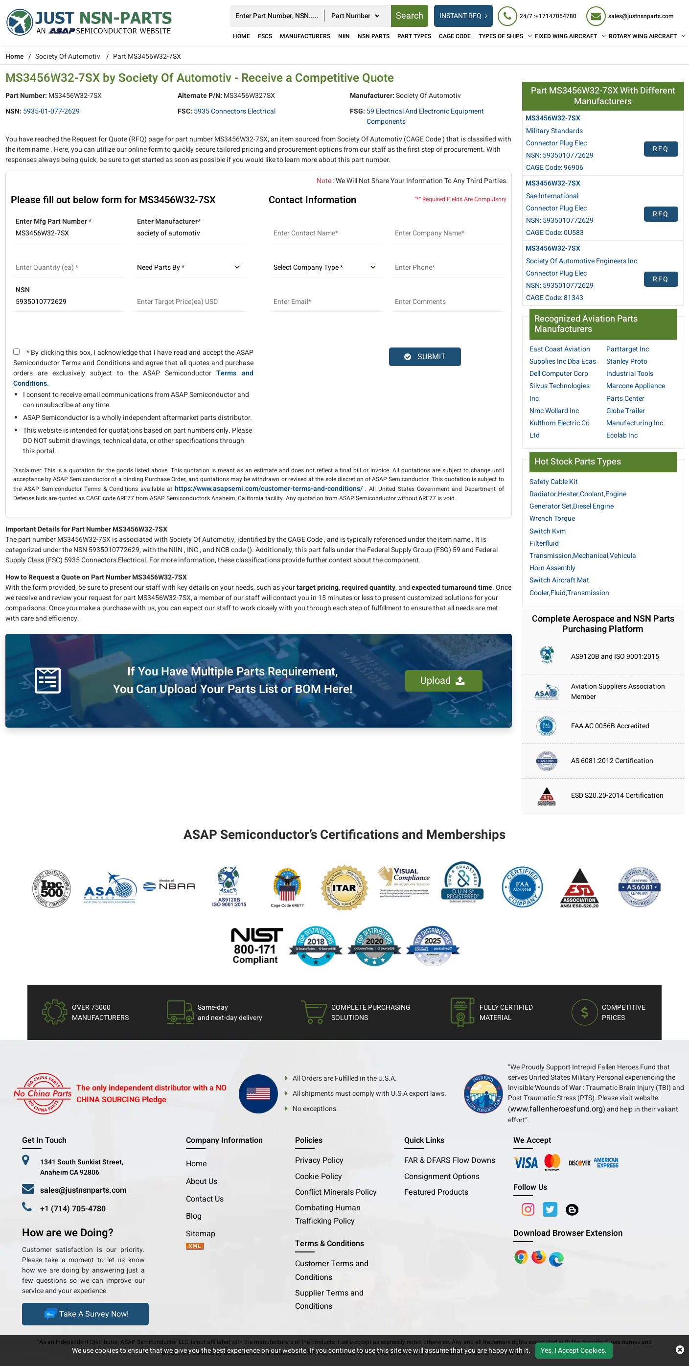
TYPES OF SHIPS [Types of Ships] (501, 36)
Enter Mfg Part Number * (54, 221)
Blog (194, 1216)
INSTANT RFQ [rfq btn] (463, 16)
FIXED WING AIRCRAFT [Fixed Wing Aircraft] (566, 36)
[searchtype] (355, 16)
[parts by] (190, 268)
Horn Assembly (552, 568)
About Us (201, 1181)
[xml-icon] (195, 1247)
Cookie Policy (318, 1176)
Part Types (414, 36)
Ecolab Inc (622, 435)
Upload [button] (442, 680)
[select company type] (327, 268)
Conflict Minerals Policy (336, 1192)
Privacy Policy (319, 1160)
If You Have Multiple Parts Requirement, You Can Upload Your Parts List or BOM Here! (232, 680)
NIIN (344, 36)
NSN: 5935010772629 (560, 155)
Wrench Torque (552, 518)
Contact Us (205, 1199)
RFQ (661, 149)
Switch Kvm (547, 531)
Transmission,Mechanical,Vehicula (582, 556)
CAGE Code (455, 36)
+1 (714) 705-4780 (73, 1209)
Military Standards (554, 131)
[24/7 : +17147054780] (537, 16)
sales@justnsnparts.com (83, 1190)
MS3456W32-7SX (553, 118)
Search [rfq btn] (409, 16)
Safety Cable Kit (553, 482)
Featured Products (436, 1192)
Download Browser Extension (567, 1233)
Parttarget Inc (627, 349)
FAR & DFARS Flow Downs (449, 1160)
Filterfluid (544, 543)
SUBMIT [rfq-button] (425, 357)
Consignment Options (442, 1176)
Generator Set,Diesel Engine (571, 506)
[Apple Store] (522, 1256)
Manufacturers (305, 36)
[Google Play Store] (540, 1256)
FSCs (265, 36)
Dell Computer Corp (558, 374)
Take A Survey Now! (85, 1314)
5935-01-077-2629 (51, 111)
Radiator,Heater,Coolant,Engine (577, 494)
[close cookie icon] (680, 1350)
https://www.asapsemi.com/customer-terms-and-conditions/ (269, 489)
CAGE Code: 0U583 (555, 233)
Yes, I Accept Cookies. (574, 1350)
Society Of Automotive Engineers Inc (581, 261)
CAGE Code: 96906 (554, 167)
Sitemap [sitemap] (204, 1234)
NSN (23, 290)
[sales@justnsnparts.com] (629, 16)
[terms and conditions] (16, 351)
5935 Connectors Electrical (235, 111)
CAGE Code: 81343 (554, 298)
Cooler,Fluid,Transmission (569, 593)
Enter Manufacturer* (169, 221)
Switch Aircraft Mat (559, 580)
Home (241, 36)
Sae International (552, 196)
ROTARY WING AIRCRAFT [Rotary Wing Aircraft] (643, 36)
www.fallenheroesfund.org (556, 1109)
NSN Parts (374, 36)
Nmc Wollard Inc (554, 411)
